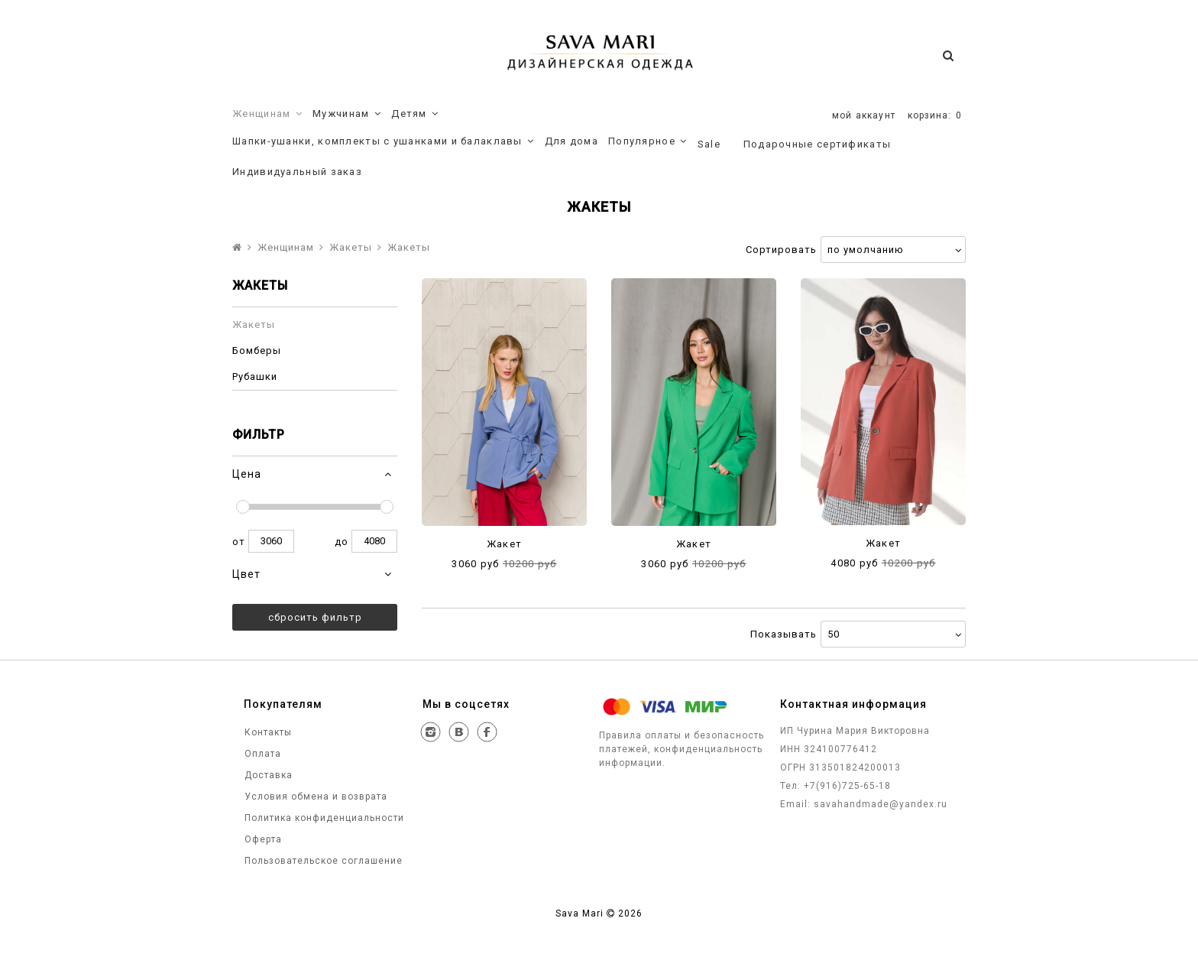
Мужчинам (346, 114)
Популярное (648, 141)
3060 (271, 541)
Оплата (261, 753)
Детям (415, 114)
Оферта (261, 839)
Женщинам (267, 114)
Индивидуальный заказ (297, 171)
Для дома (571, 141)
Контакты (266, 732)
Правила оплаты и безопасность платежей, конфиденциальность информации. (681, 749)
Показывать (783, 634)
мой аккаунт (863, 115)
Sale (709, 144)
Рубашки (254, 376)
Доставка (267, 775)
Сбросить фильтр (315, 617)
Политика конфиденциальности (322, 818)
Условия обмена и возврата (314, 796)
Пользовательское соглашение (322, 860)
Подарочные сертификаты (817, 144)
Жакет (505, 544)
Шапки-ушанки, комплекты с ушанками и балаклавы (383, 141)
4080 (374, 541)
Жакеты (350, 247)
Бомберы (256, 350)
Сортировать (781, 249)
